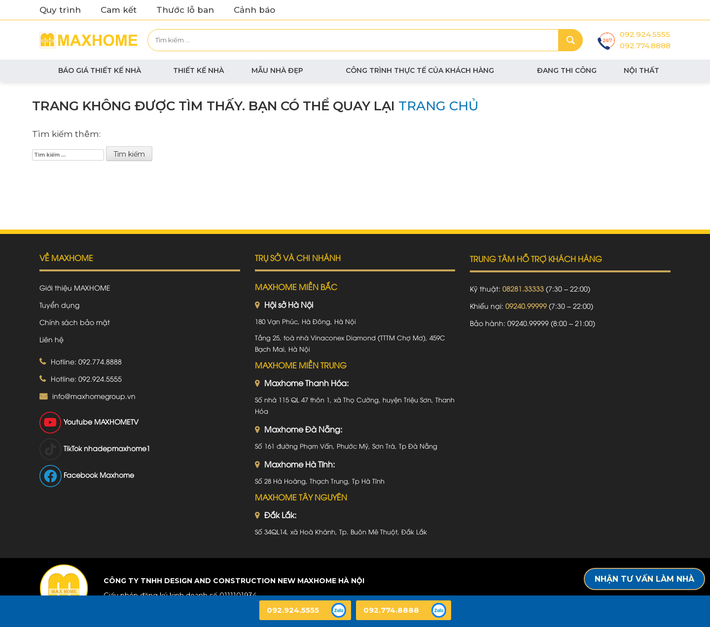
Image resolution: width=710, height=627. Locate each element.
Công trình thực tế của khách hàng (420, 70)
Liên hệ (51, 339)
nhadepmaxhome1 (117, 448)
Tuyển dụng (59, 304)
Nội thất (641, 70)
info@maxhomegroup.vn (94, 395)
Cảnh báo (254, 10)
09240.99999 (526, 305)
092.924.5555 (645, 34)
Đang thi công (567, 70)
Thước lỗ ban (185, 10)
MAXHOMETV (116, 421)
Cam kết (119, 10)
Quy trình (60, 10)
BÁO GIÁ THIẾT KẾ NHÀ (99, 70)
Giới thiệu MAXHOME (74, 287)
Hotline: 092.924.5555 (86, 378)
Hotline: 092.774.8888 (86, 361)
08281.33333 (523, 288)
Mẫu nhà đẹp (277, 70)
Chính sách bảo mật (74, 322)
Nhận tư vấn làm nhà (644, 579)
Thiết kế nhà (198, 70)
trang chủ (438, 106)
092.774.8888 (645, 45)
